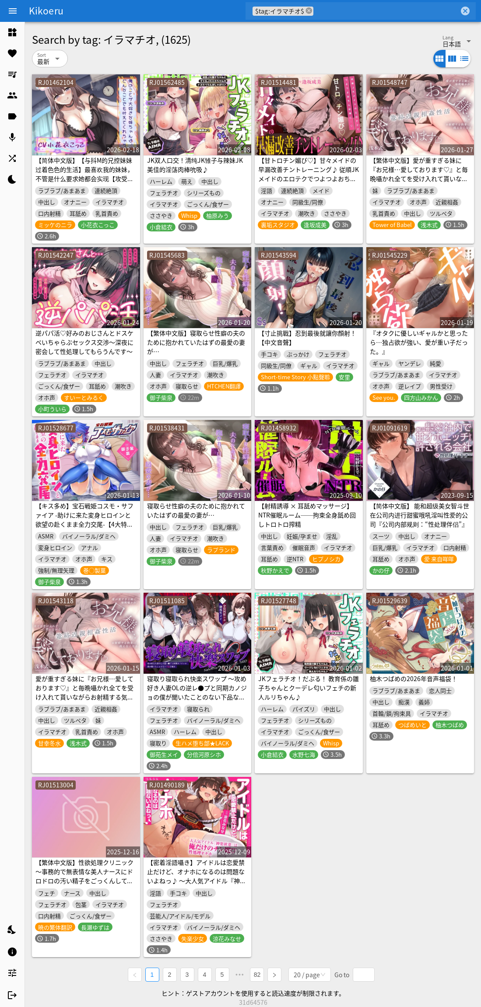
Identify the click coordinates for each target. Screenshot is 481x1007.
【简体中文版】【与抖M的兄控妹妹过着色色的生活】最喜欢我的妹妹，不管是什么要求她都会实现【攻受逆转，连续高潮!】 (84, 174)
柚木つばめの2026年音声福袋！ (413, 678)
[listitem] (12, 32)
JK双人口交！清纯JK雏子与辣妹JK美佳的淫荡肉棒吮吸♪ (195, 165)
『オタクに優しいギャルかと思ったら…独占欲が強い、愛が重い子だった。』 (419, 342)
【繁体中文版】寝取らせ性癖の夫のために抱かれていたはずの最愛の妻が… (196, 342)
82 (257, 974)
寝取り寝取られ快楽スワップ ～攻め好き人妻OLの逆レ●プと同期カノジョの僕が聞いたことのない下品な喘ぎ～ (197, 692)
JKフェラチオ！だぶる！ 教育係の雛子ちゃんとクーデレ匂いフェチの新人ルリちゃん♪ (308, 687)
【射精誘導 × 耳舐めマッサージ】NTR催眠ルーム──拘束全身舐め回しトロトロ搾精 (307, 514)
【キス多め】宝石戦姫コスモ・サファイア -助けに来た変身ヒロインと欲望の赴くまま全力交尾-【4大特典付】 (84, 519)
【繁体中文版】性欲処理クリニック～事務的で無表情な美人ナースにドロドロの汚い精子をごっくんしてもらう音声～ (84, 876)
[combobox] (386, 11)
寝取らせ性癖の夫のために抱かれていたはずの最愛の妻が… (196, 510)
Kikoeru (46, 10)
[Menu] (12, 10)
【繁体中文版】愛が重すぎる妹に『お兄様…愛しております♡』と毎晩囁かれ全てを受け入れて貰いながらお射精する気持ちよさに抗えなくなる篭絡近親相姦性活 (419, 178)
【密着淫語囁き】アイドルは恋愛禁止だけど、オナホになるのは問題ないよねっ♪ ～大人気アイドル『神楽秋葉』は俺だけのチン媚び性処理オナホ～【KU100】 (196, 880)
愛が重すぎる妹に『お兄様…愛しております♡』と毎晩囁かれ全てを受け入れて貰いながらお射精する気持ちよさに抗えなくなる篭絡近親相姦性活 (84, 697)
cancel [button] (309, 10)
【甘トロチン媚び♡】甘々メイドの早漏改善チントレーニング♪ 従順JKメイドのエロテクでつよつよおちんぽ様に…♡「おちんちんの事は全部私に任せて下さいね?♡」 (308, 178)
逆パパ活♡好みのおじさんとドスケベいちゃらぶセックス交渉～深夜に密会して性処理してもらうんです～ (84, 342)
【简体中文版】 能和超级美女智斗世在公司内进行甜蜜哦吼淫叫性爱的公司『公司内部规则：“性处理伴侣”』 (419, 514)
